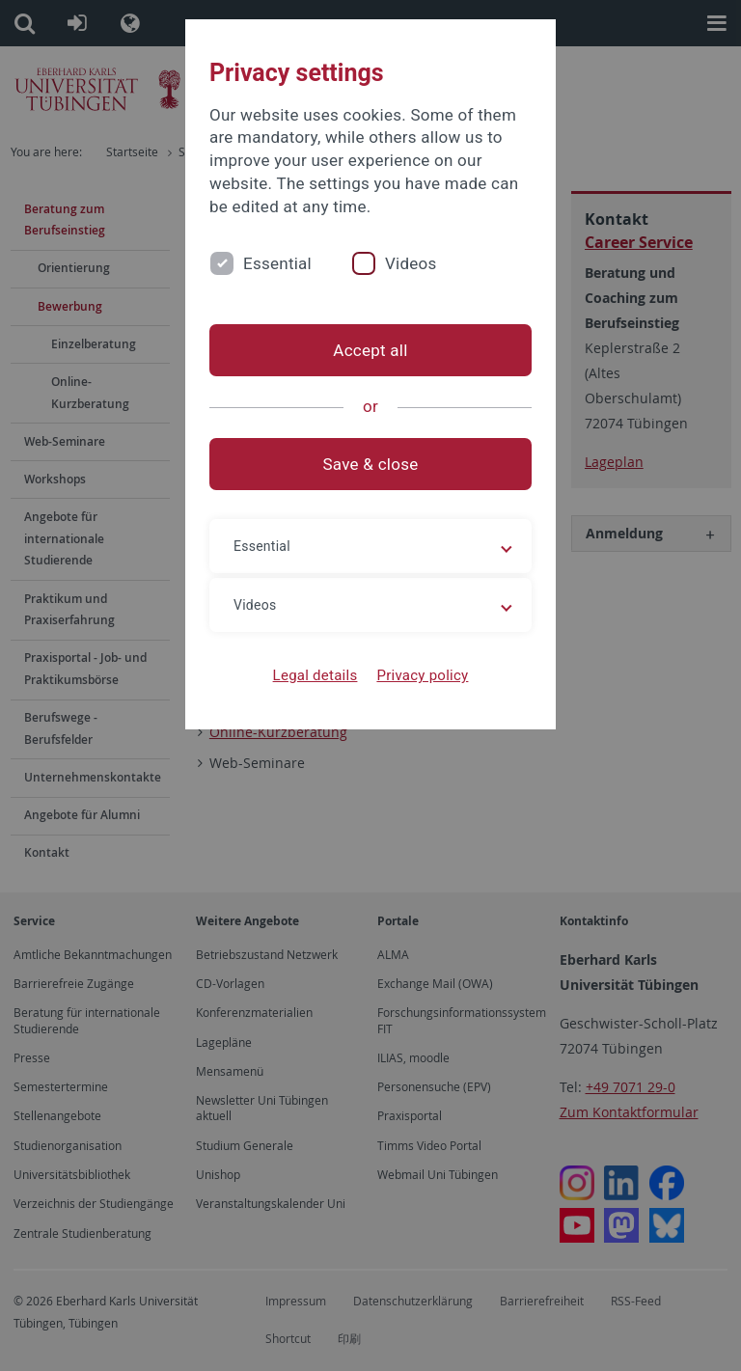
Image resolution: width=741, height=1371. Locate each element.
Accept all (370, 350)
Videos (411, 263)
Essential (277, 263)
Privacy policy (422, 675)
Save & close (371, 464)
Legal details (315, 675)
